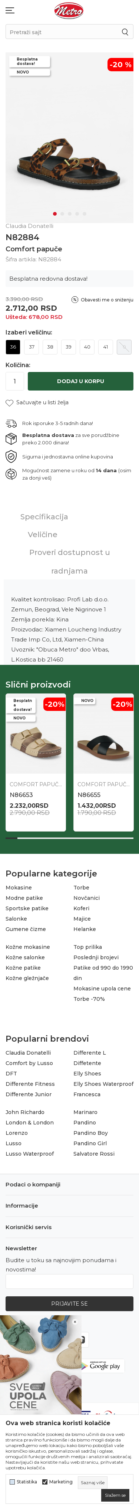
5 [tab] (84, 214)
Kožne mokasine (28, 947)
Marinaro (85, 1112)
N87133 (88, 795)
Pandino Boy (90, 1133)
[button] (37, 402)
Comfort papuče (34, 249)
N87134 (21, 795)
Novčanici (86, 898)
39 (69, 347)
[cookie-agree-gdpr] (115, 1495)
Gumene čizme (26, 929)
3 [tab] (70, 214)
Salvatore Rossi (94, 1153)
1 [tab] (55, 214)
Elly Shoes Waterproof (103, 1084)
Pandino (84, 1122)
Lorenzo (17, 1133)
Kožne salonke (25, 957)
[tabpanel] (69, 137)
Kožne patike (23, 967)
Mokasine (19, 887)
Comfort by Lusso (29, 1063)
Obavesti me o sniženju (107, 300)
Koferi (81, 908)
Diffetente (87, 1063)
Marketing (61, 1482)
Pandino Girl (90, 1143)
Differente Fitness (30, 1084)
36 (13, 347)
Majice (82, 918)
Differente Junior (29, 1094)
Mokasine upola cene (102, 988)
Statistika (27, 1482)
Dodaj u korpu (80, 381)
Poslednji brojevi (96, 957)
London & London (30, 1122)
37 (31, 347)
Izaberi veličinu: (29, 332)
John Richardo (25, 1112)
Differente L (89, 1052)
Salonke (16, 918)
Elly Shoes (87, 1073)
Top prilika (87, 947)
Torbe (81, 887)
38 (50, 347)
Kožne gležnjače (27, 978)
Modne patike (24, 898)
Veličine (42, 534)
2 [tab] (62, 214)
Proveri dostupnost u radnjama (69, 561)
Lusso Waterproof (30, 1153)
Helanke (84, 929)
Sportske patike (27, 908)
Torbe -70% (89, 999)
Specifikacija (44, 516)
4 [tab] (77, 214)
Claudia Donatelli (28, 1052)
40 (87, 347)
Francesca (86, 1094)
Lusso (13, 1143)
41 (105, 347)
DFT (11, 1073)
